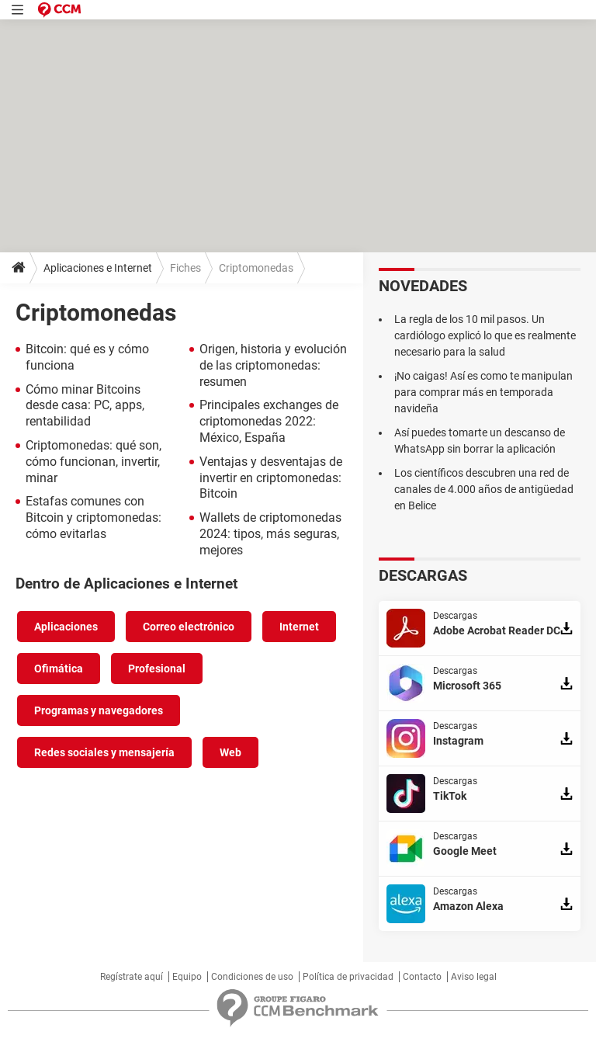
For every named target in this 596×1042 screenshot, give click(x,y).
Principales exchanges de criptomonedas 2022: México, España (268, 421)
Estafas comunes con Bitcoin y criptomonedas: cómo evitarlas (93, 517)
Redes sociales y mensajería (104, 752)
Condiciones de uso (252, 976)
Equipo (187, 976)
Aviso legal (474, 976)
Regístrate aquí (131, 976)
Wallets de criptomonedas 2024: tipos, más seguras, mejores (270, 533)
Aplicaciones (66, 626)
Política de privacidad (348, 976)
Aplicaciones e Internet (97, 268)
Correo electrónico (188, 626)
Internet (299, 626)
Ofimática (58, 668)
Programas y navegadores (98, 710)
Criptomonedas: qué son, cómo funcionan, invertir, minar (93, 461)
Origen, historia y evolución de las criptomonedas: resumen (273, 365)
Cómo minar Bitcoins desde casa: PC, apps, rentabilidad (85, 405)
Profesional (156, 668)
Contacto (422, 976)
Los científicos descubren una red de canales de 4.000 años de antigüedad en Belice (483, 489)
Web (230, 752)
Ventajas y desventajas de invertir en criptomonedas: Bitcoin (270, 478)
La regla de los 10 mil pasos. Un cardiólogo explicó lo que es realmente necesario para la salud (485, 335)
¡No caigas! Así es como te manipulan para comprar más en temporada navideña (483, 392)
